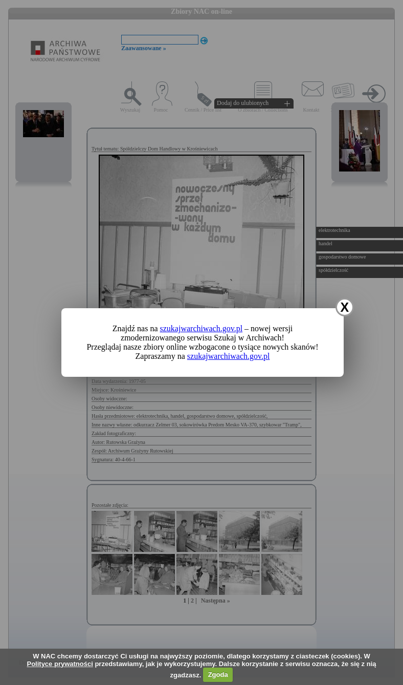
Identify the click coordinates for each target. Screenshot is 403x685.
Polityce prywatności (60, 664)
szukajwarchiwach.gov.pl (201, 328)
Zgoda (218, 674)
